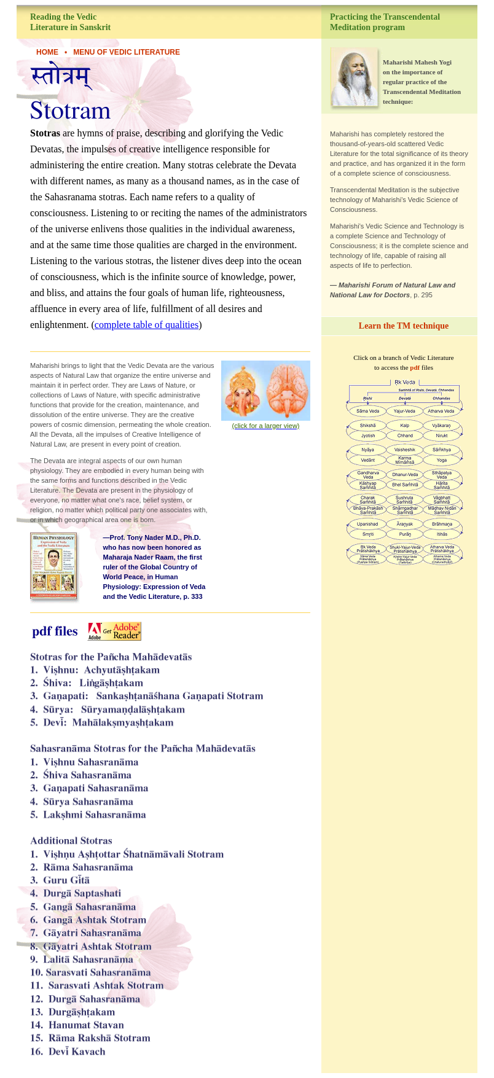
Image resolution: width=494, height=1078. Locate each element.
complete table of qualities (146, 324)
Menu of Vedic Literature (126, 52)
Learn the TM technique (404, 325)
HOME (47, 52)
